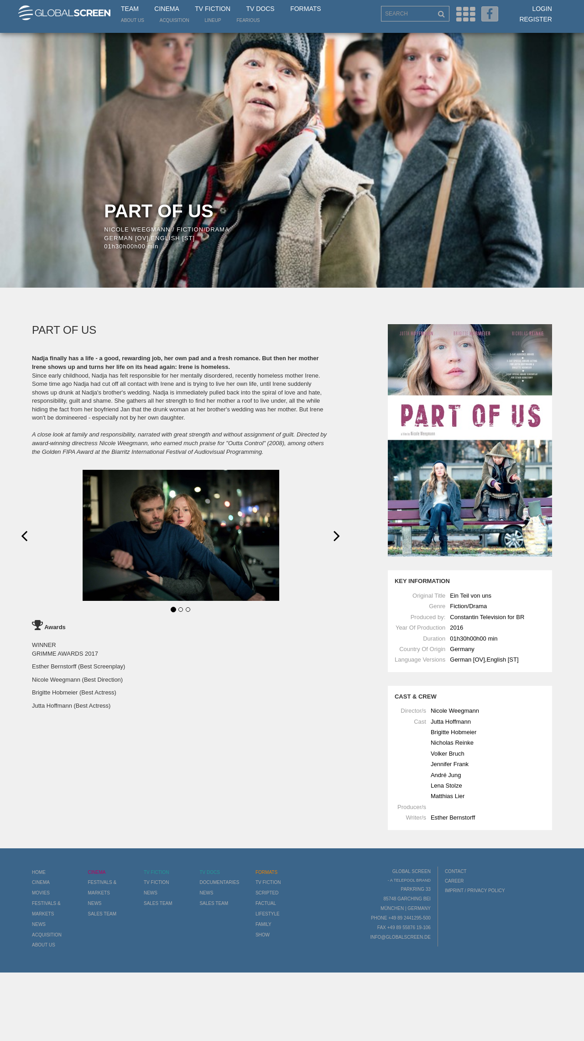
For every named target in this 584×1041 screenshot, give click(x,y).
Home (39, 872)
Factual (266, 903)
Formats (305, 8)
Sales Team (102, 913)
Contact (456, 871)
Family (263, 924)
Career (454, 880)
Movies (41, 892)
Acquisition (174, 20)
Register (535, 19)
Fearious (248, 20)
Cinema (166, 8)
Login (542, 8)
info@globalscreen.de (400, 937)
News (39, 924)
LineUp (213, 20)
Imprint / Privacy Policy (475, 890)
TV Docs (260, 8)
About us (132, 20)
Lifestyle (268, 913)
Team (130, 8)
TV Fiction (212, 8)
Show (263, 934)
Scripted (267, 892)
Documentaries (219, 882)
